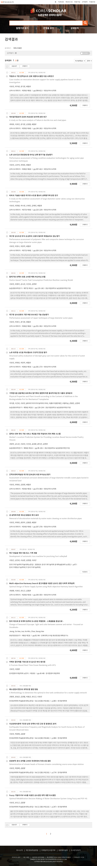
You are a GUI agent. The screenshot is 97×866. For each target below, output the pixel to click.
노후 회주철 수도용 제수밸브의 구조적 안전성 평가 (28, 352)
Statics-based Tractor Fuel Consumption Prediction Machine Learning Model (41, 280)
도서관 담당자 (76, 850)
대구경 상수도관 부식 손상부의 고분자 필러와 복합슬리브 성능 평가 (34, 236)
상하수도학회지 (14, 91)
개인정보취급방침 (32, 850)
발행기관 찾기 (22, 28)
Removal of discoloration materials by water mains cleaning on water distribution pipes (45, 519)
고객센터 (85, 2)
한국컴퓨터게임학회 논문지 (18, 673)
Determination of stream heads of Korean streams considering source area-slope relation (46, 764)
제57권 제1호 (28, 288)
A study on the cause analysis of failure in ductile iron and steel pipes (37, 120)
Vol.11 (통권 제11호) (42, 807)
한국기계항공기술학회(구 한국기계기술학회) (25, 567)
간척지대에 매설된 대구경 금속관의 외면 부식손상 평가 (29, 475)
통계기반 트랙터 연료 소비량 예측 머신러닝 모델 (27, 277)
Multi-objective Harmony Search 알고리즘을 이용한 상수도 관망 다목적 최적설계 (41, 583)
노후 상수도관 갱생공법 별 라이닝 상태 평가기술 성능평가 (31, 155)
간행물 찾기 (48, 28)
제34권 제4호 (27, 527)
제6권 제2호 (26, 636)
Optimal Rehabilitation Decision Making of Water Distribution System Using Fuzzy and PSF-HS (48, 799)
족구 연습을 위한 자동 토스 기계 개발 (23, 553)
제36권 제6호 (27, 326)
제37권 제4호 (27, 210)
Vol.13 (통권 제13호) (42, 773)
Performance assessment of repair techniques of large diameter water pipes (41, 318)
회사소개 (19, 850)
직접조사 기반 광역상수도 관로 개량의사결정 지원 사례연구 (31, 76)
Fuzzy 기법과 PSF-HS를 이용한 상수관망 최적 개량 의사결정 (32, 795)
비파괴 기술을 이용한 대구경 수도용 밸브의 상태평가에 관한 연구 (33, 195)
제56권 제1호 (28, 448)
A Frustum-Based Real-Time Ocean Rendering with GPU (32, 665)
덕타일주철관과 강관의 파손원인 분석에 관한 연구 (28, 117)
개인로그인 (69, 2)
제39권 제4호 (27, 129)
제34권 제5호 (27, 489)
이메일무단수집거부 (48, 850)
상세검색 (75, 28)
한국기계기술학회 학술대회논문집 (21, 565)
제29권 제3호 (27, 595)
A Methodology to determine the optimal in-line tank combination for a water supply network (48, 693)
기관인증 (61, 2)
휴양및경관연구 (14, 636)
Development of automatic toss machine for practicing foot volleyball (38, 556)
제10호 (32, 673)
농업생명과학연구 (15, 288)
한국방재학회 (62, 701)
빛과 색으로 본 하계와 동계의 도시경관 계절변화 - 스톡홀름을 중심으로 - (36, 621)
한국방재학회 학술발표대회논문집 (21, 701)
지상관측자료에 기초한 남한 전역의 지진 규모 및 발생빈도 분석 (32, 724)
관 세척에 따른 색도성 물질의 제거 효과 (24, 515)
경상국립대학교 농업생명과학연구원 (58, 288)
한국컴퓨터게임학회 (53, 673)
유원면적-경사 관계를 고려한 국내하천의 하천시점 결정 (30, 761)
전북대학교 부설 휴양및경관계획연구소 (54, 636)
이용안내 (92, 2)
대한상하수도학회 (50, 91)
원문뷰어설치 (63, 850)
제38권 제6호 (27, 169)
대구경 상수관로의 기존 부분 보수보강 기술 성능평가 (29, 315)
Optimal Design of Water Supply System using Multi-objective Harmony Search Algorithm (46, 587)
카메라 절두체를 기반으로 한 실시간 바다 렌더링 (27, 662)
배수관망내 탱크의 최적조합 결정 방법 (23, 689)
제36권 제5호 (27, 367)
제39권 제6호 (27, 91)
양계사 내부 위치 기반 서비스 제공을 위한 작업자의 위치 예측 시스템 (35, 434)
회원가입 (77, 2)
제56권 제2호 (28, 408)
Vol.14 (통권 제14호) (42, 701)
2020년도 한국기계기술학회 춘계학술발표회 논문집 (53, 565)
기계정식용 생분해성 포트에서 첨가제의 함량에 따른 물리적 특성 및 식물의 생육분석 (40, 393)
